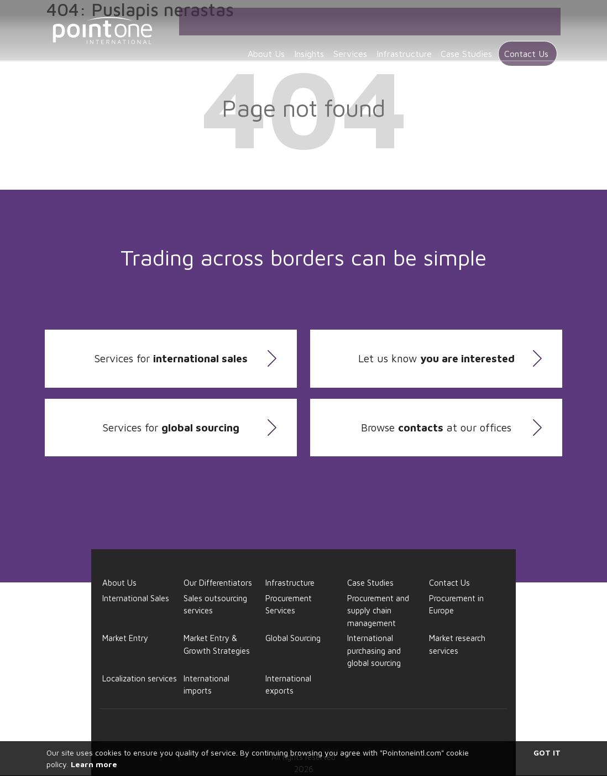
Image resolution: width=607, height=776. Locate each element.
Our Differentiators (218, 582)
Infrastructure (400, 40)
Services (342, 40)
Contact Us (529, 40)
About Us (249, 40)
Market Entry (125, 638)
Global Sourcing (293, 638)
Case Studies (467, 40)
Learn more (94, 764)
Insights (296, 40)
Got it (547, 752)
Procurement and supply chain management (378, 610)
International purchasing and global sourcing (374, 650)
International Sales (135, 598)
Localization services (139, 678)
